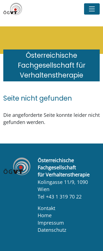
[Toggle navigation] (92, 9)
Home (45, 215)
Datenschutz (52, 230)
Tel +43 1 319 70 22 (60, 196)
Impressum (51, 222)
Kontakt (46, 208)
